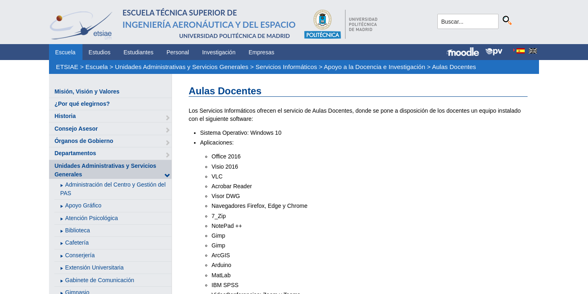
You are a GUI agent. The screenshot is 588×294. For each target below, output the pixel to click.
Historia (65, 116)
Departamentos (75, 153)
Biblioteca (77, 230)
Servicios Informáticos (286, 66)
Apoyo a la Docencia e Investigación (374, 66)
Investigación (219, 52)
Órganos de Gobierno (83, 141)
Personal (178, 52)
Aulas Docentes (454, 66)
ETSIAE (67, 66)
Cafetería (77, 242)
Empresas (261, 52)
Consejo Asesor (76, 128)
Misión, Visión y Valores (86, 91)
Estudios (100, 52)
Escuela (65, 52)
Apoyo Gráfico (83, 205)
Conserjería (80, 255)
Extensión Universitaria (94, 267)
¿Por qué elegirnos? (81, 103)
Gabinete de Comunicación (99, 280)
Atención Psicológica (91, 218)
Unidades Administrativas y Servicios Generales (182, 66)
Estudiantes (139, 52)
